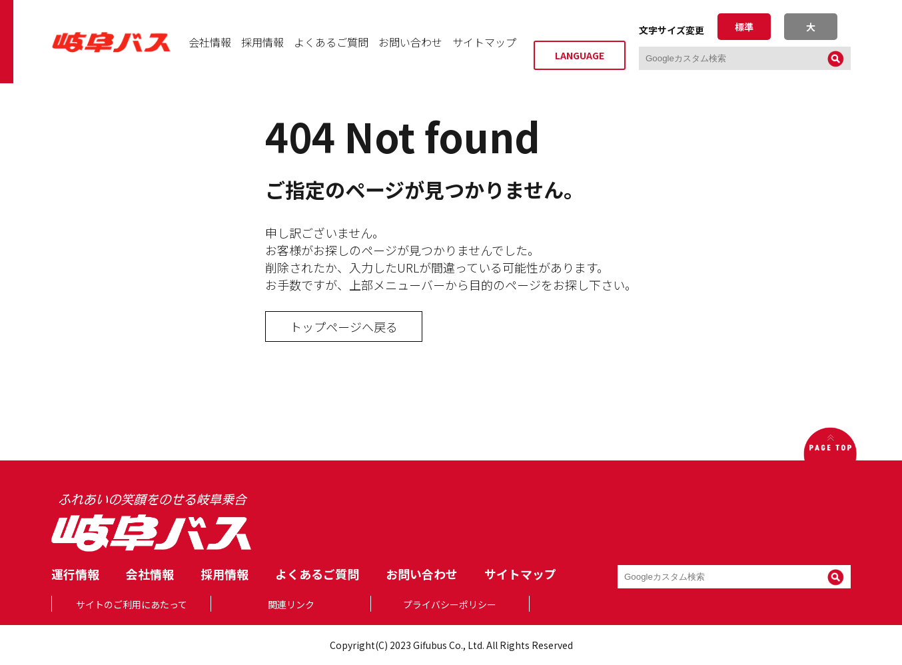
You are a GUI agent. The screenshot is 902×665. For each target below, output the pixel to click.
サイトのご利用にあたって (131, 604)
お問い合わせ (410, 42)
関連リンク (291, 604)
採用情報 (262, 42)
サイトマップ (484, 42)
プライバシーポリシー (449, 604)
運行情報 (75, 573)
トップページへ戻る (344, 326)
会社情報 (210, 42)
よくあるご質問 (331, 42)
